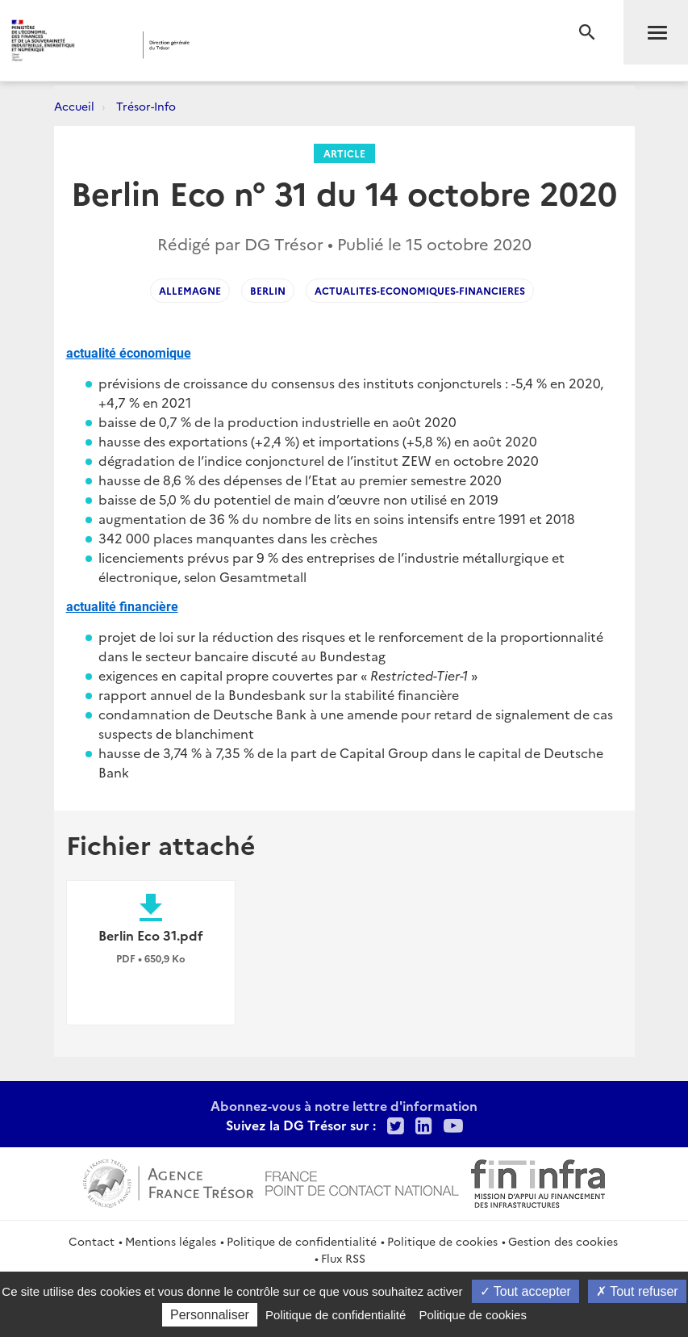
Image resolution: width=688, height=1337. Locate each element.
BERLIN (268, 290)
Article (344, 153)
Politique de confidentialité (302, 1241)
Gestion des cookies (563, 1241)
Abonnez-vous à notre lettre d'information (344, 1105)
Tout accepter (525, 1291)
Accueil (74, 106)
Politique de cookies (442, 1241)
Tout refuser (637, 1291)
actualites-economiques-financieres (420, 290)
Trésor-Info (146, 106)
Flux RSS (343, 1258)
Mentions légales (170, 1241)
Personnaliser (209, 1315)
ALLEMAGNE (190, 290)
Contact (92, 1241)
